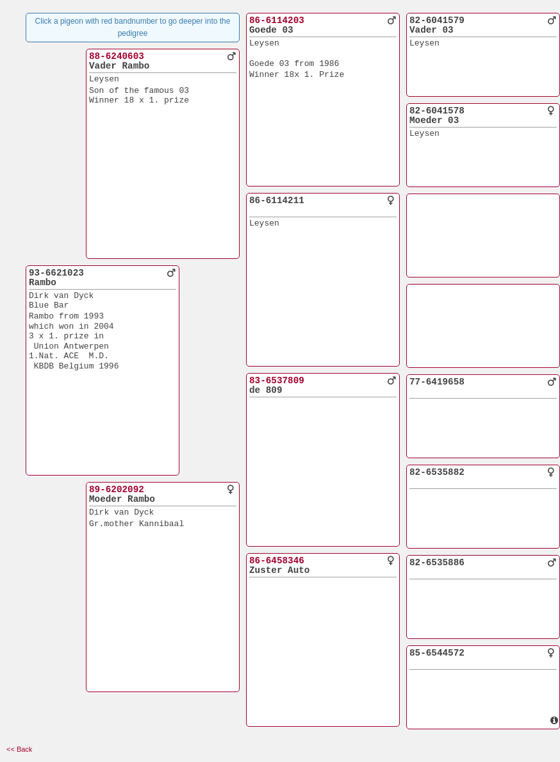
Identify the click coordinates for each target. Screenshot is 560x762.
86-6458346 (276, 561)
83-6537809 (276, 381)
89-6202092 (116, 490)
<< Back (19, 749)
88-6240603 (116, 56)
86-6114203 (276, 20)
